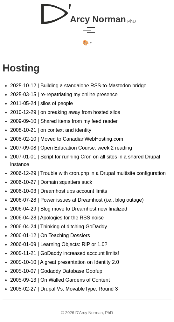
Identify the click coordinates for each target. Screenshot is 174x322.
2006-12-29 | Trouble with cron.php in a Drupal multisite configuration (88, 173)
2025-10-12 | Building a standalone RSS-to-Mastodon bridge (78, 85)
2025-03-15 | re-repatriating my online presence (64, 94)
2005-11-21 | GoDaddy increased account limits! (64, 253)
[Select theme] (87, 43)
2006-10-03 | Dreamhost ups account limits (58, 191)
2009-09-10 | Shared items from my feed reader (64, 121)
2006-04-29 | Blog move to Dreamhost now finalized (68, 208)
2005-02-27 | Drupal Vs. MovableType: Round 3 (64, 289)
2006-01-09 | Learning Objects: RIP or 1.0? (58, 244)
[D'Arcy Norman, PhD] (87, 11)
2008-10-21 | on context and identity (50, 130)
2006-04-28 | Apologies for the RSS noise (57, 217)
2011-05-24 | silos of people (41, 103)
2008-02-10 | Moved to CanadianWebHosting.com (66, 139)
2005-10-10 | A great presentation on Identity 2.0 (64, 262)
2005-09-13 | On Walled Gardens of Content (60, 280)
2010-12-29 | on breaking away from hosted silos (65, 112)
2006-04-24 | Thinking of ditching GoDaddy (58, 226)
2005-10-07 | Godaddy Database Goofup (56, 271)
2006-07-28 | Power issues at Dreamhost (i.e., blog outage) (77, 200)
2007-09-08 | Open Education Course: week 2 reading (71, 148)
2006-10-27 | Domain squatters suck (51, 182)
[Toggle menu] (87, 30)
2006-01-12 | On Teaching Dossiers (50, 235)
